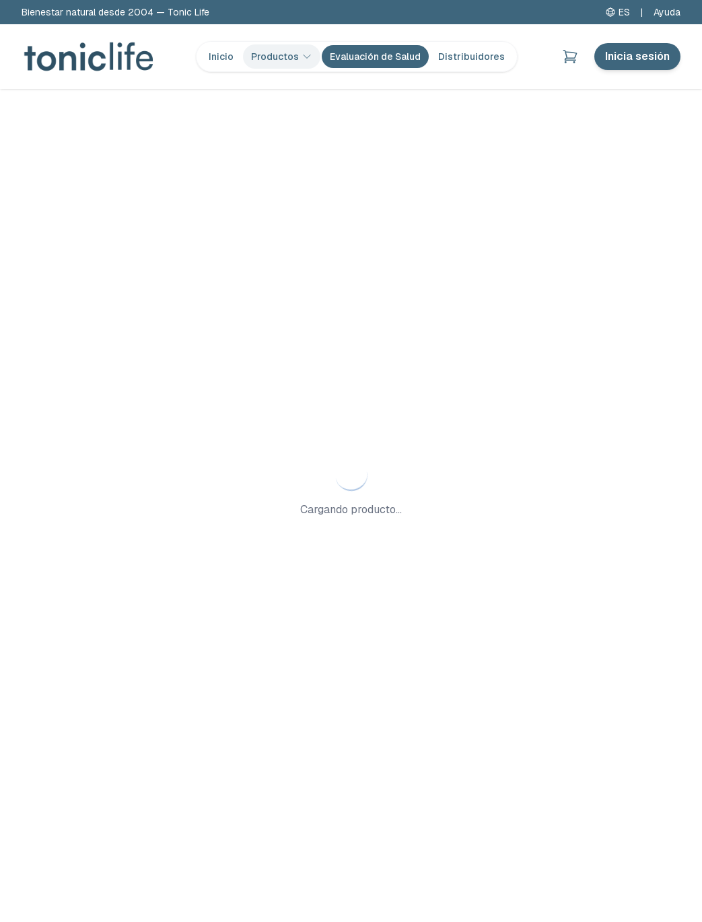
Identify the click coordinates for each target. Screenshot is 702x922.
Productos (281, 57)
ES (617, 12)
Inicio (221, 57)
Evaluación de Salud (375, 57)
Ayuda (667, 12)
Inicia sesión (637, 56)
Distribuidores (471, 57)
